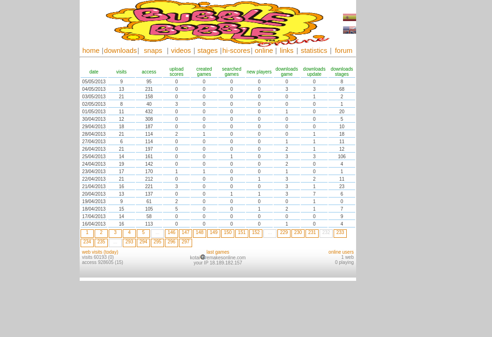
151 (242, 232)
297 (186, 241)
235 (101, 241)
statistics (314, 50)
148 (200, 232)
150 (228, 232)
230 (298, 232)
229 (284, 232)
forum (343, 50)
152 (256, 232)
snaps (153, 50)
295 (158, 241)
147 (186, 232)
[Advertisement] (384, 140)
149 (214, 232)
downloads (120, 50)
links (286, 50)
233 (340, 232)
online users (341, 252)
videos (181, 50)
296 (172, 241)
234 (87, 241)
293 (130, 241)
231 (312, 232)
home (91, 50)
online (264, 50)
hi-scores (236, 50)
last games (218, 252)
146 (172, 232)
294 (144, 241)
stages (207, 50)
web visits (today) (100, 252)
